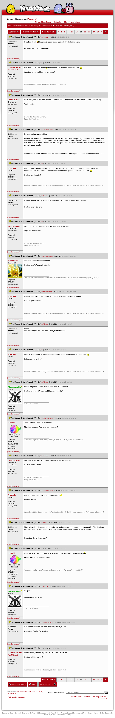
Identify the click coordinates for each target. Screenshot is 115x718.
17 (72, 32)
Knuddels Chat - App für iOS (49, 713)
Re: (42, 63)
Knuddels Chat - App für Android (26, 713)
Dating (96, 713)
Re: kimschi (44, 37)
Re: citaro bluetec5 (47, 292)
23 (94, 32)
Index (32, 684)
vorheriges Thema (17, 684)
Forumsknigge (74, 22)
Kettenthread (46, 25)
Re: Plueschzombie (47, 418)
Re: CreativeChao (47, 129)
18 (76, 32)
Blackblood (20, 692)
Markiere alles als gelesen (17, 697)
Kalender (57, 22)
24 (98, 32)
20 (85, 32)
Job (68, 715)
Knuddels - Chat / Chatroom (93, 696)
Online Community (106, 713)
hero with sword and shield (33, 692)
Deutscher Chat (7, 713)
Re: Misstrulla (45, 196)
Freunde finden (66, 713)
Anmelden (32, 19)
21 (89, 32)
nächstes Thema (48, 684)
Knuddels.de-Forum (15, 25)
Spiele (90, 713)
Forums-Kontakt (76, 696)
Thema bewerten (30, 32)
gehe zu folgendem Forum (56, 692)
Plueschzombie (12, 693)
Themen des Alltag (31, 25)
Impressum (61, 715)
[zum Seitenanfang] (13, 58)
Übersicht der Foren (43, 22)
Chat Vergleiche (50, 715)
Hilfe (65, 22)
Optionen (14, 32)
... (68, 32)
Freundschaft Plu (79, 713)
